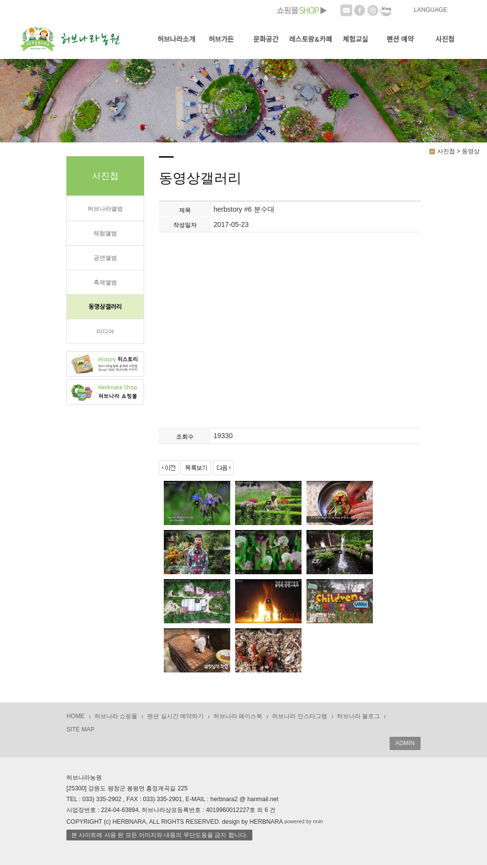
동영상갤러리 (105, 307)
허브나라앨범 (105, 208)
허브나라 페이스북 (237, 716)
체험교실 (355, 39)
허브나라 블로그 (358, 716)
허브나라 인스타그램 (299, 716)
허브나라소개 (176, 39)
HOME (75, 716)
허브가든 (221, 39)
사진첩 (445, 39)
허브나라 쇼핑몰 (115, 716)
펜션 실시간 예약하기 (175, 716)
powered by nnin (303, 821)
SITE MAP (80, 729)
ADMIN (405, 743)
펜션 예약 (400, 39)
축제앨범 (105, 282)
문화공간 (266, 39)
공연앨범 (105, 257)
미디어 (105, 331)
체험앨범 (105, 233)
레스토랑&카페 (310, 39)
